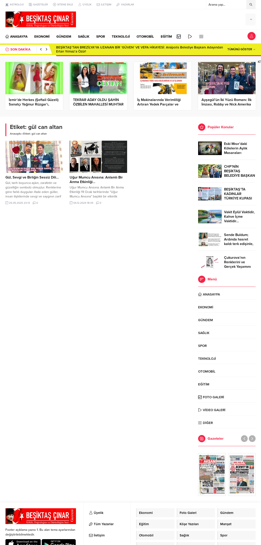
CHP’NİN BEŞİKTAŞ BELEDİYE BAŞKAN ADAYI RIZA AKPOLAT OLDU (239, 175)
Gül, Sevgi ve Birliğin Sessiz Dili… (32, 177)
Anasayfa (15, 133)
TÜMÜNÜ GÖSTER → (241, 49)
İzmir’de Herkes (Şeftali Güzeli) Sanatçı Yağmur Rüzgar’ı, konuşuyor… (33, 104)
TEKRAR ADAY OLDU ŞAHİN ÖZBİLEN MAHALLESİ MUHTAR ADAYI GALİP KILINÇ (98, 104)
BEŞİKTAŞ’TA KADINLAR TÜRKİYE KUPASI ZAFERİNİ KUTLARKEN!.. (238, 198)
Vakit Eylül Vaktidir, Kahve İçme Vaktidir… (239, 216)
